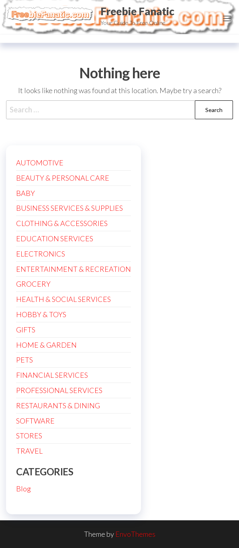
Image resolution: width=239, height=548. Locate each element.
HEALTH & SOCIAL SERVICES (63, 299)
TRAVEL (29, 450)
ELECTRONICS (40, 253)
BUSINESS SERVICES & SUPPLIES (69, 208)
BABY (25, 193)
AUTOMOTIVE (39, 162)
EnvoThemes (135, 534)
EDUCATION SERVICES (54, 238)
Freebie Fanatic (137, 11)
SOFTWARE (35, 420)
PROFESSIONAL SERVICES (59, 390)
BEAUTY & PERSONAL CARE (62, 177)
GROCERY (33, 283)
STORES (29, 435)
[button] (227, 18)
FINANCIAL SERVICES (52, 375)
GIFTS (25, 329)
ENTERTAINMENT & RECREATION (73, 269)
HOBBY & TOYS (41, 314)
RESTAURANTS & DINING (58, 405)
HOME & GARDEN (46, 344)
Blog (23, 488)
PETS (24, 359)
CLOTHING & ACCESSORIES (62, 223)
